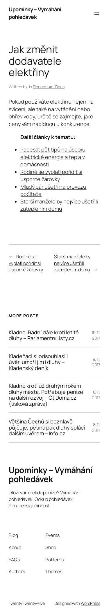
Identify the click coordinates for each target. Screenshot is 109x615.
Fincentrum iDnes (48, 86)
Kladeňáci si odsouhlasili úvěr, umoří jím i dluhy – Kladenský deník (38, 362)
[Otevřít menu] (96, 13)
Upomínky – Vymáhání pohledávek (35, 13)
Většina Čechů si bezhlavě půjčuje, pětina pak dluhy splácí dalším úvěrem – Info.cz (47, 427)
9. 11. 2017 (96, 362)
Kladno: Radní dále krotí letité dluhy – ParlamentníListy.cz (44, 335)
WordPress (90, 603)
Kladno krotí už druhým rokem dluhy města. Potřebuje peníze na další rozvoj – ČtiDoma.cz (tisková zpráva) (46, 395)
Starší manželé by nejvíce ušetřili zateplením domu (59, 205)
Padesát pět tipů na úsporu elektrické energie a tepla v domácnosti (52, 157)
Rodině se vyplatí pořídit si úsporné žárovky (51, 175)
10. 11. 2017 (96, 335)
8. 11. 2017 (96, 395)
